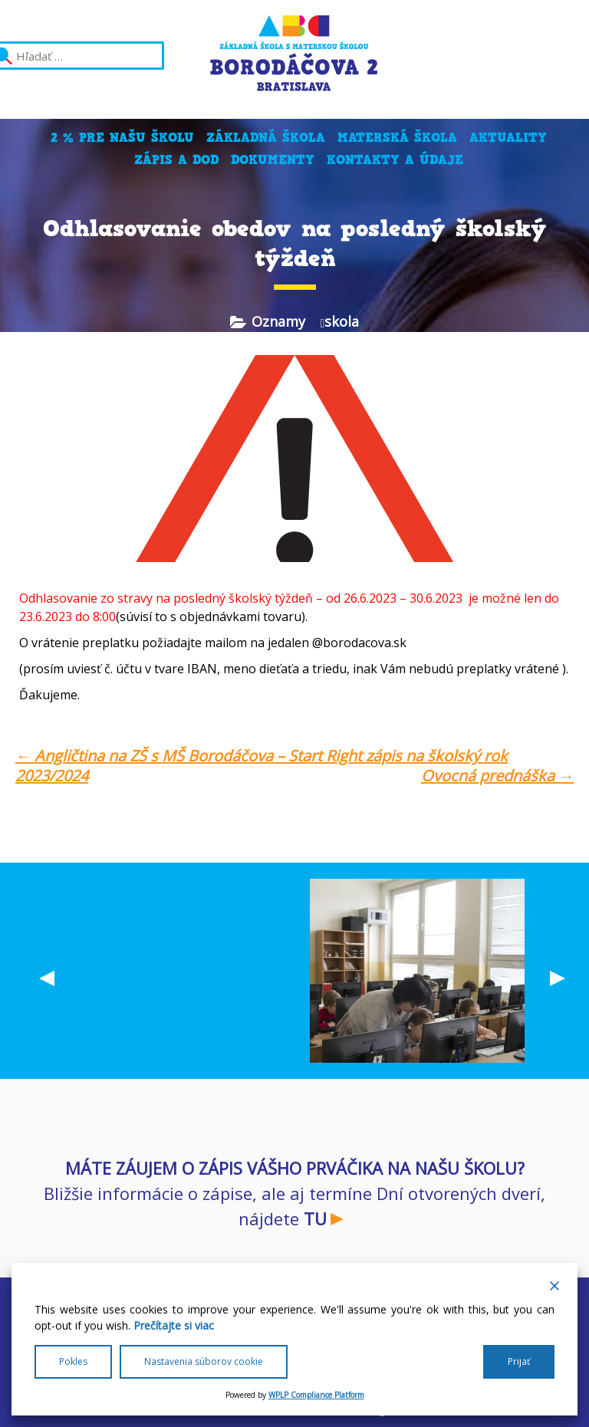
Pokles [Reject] (73, 1361)
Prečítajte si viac (173, 1325)
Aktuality (508, 137)
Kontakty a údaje (395, 160)
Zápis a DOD (176, 160)
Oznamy (278, 321)
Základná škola (265, 137)
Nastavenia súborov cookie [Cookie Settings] (203, 1361)
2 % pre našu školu (122, 137)
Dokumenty (272, 160)
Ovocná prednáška (497, 776)
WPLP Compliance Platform (316, 1394)
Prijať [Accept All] (519, 1361)
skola (341, 321)
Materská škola (397, 137)
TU (315, 1218)
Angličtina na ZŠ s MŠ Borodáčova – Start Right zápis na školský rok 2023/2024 (261, 765)
